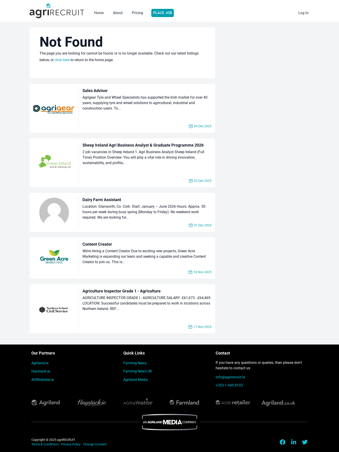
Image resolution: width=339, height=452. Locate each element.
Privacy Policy (71, 444)
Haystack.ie (40, 371)
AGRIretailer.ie (42, 379)
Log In (303, 13)
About (118, 13)
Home (99, 13)
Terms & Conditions (45, 444)
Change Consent (95, 444)
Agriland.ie (39, 363)
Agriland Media (135, 379)
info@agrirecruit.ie (230, 377)
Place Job (162, 13)
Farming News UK (137, 371)
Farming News (135, 363)
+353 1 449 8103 (229, 385)
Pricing (137, 13)
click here (62, 60)
